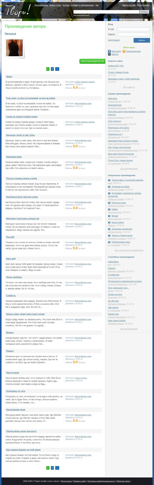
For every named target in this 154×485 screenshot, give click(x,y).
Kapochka (112, 297)
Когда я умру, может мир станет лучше (25, 314)
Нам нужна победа (116, 320)
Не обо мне (113, 301)
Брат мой (10, 259)
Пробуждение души (121, 242)
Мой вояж (112, 98)
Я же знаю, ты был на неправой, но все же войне (30, 98)
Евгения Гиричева (116, 271)
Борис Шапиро (115, 219)
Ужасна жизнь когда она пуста (21, 431)
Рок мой (10, 237)
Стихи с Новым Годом (118, 72)
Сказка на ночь (115, 294)
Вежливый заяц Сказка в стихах (123, 141)
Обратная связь (123, 481)
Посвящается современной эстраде (125, 281)
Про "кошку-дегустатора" (119, 147)
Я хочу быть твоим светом (120, 160)
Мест (110, 291)
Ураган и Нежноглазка (122, 235)
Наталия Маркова (116, 304)
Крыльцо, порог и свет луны (20, 135)
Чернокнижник (115, 212)
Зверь (9, 76)
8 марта (111, 268)
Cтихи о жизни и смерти (85, 82)
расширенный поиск (81, 15)
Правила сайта (79, 481)
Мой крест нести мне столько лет (22, 218)
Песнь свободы (14, 277)
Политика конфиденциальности (101, 481)
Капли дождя (118, 222)
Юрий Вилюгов (115, 278)
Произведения (41, 5)
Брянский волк (114, 105)
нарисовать (113, 262)
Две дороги (113, 307)
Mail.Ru (113, 54)
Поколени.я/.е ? (115, 134)
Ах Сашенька (114, 163)
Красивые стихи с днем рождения (124, 79)
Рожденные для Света (118, 128)
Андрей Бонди (114, 101)
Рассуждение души (15, 409)
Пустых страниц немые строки (21, 178)
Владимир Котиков (117, 108)
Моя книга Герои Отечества (121, 154)
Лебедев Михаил (116, 323)
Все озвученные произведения (129, 250)
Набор (115, 209)
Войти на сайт (129, 5)
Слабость (11, 295)
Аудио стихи (55, 5)
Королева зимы (14, 157)
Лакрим (111, 225)
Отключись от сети (15, 391)
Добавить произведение (82, 5)
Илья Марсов (114, 131)
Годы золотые (114, 121)
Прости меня (12, 373)
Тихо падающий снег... (118, 288)
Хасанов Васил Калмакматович (123, 150)
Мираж (115, 216)
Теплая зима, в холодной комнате (127, 180)
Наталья (10, 33)
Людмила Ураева (116, 190)
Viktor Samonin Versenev (119, 144)
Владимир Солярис (117, 238)
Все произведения (129, 169)
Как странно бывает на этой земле (23, 450)
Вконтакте (114, 51)
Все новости (129, 87)
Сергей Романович (117, 317)
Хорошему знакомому (122, 229)
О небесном (113, 275)
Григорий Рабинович (117, 284)
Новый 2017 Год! (116, 66)
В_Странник (114, 245)
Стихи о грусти (81, 378)
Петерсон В (114, 137)
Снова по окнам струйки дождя (21, 117)
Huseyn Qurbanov (116, 118)
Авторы (66, 5)
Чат (97, 5)
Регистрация (143, 5)
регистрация (114, 40)
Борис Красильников (117, 124)
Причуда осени (119, 203)
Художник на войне (121, 187)
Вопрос (10, 332)
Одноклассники (132, 51)
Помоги (10, 351)
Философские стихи (83, 103)
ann (109, 265)
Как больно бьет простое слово (22, 197)
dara (110, 183)
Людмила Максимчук (118, 157)
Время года (113, 314)
